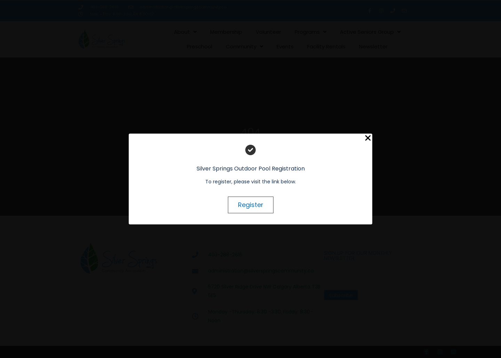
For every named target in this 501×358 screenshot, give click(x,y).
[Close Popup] (368, 138)
